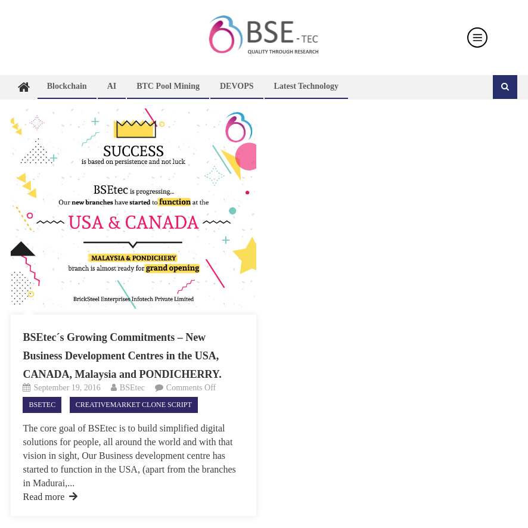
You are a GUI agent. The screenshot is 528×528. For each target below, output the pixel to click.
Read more (50, 497)
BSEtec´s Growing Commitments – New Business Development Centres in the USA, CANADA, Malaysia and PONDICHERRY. (122, 355)
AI (112, 86)
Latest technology (306, 86)
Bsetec (42, 404)
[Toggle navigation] (477, 37)
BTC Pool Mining (168, 86)
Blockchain (67, 86)
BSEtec (132, 387)
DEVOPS (237, 86)
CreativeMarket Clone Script (134, 404)
